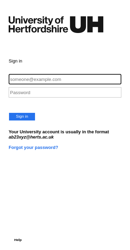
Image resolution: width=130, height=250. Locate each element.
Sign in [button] (22, 116)
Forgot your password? (33, 147)
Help (18, 240)
